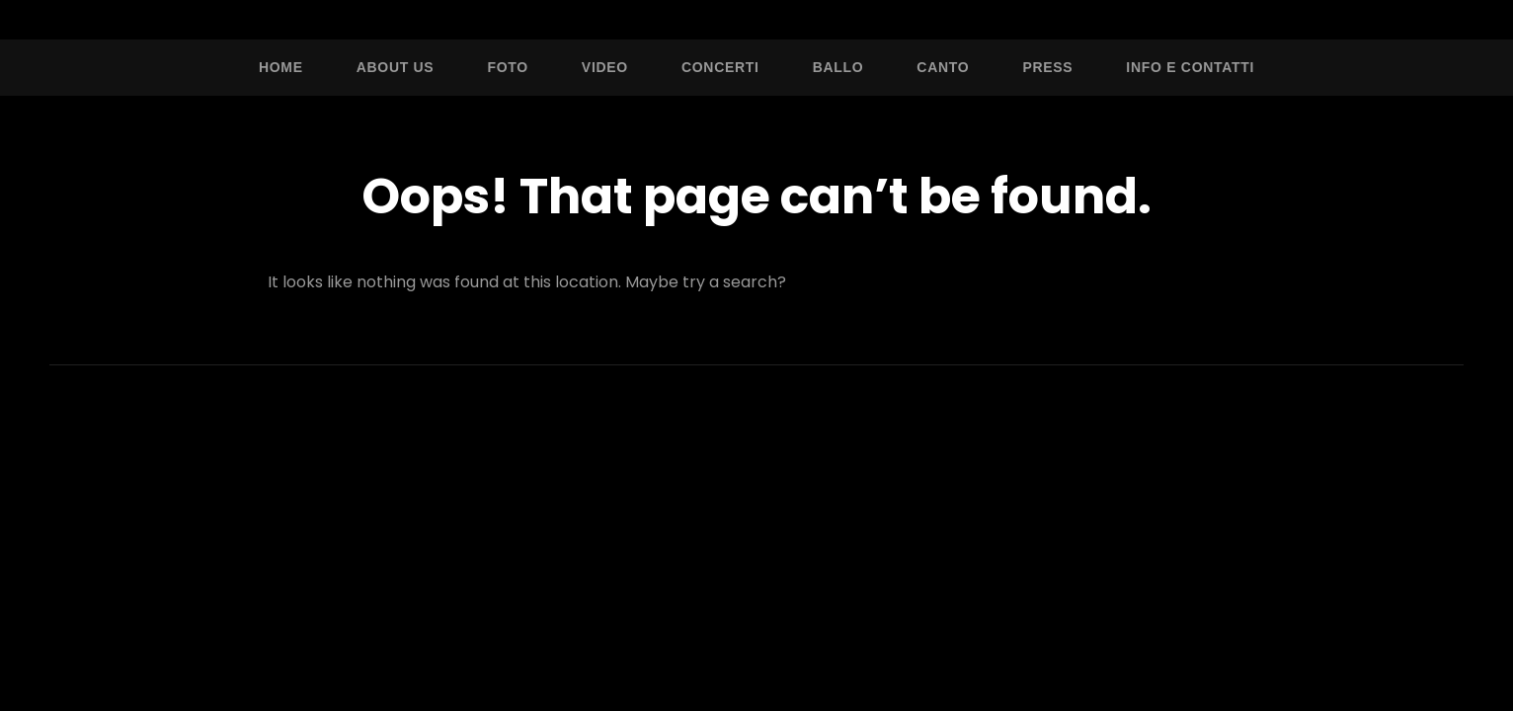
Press (1047, 67)
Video (605, 67)
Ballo (838, 67)
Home (281, 67)
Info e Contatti (1190, 67)
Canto (942, 67)
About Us (396, 67)
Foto (507, 67)
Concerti (720, 67)
